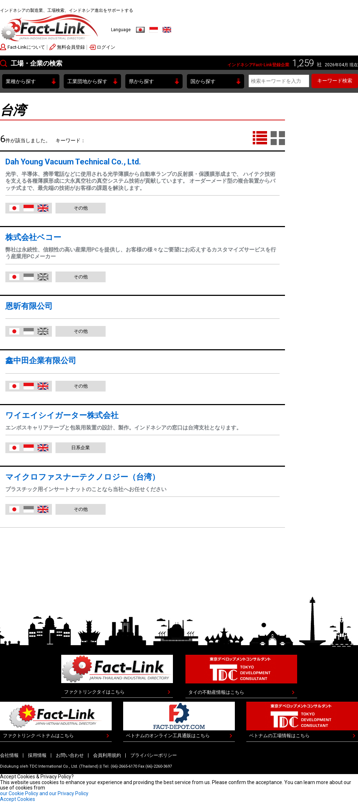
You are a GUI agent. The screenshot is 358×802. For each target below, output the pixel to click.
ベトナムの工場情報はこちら (279, 735)
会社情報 (9, 755)
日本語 (140, 30)
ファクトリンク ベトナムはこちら (38, 735)
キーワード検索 (334, 80)
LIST (260, 138)
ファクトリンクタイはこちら (94, 692)
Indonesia (153, 30)
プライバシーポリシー (153, 755)
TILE (278, 138)
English (167, 30)
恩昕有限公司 (29, 306)
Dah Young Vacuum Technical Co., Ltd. (73, 161)
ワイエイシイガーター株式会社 (61, 415)
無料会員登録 (71, 47)
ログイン (106, 47)
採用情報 (37, 755)
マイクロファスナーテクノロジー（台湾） (82, 476)
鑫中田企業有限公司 (40, 360)
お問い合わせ (70, 755)
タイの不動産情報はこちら (216, 692)
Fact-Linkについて (26, 47)
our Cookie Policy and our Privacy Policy (44, 793)
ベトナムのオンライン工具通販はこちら (168, 735)
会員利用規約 (107, 755)
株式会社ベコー (33, 237)
